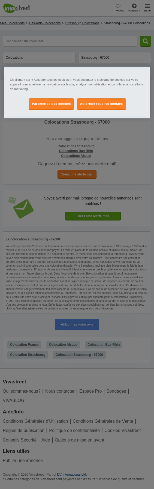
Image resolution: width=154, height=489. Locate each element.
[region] (77, 92)
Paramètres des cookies (51, 103)
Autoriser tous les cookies (101, 103)
